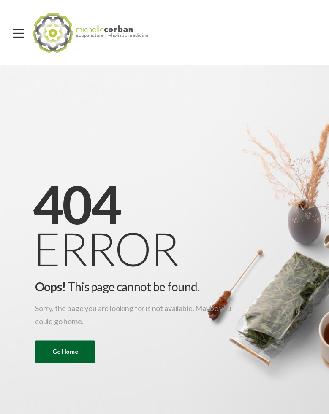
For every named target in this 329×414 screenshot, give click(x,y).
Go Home (65, 351)
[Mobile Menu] (18, 33)
